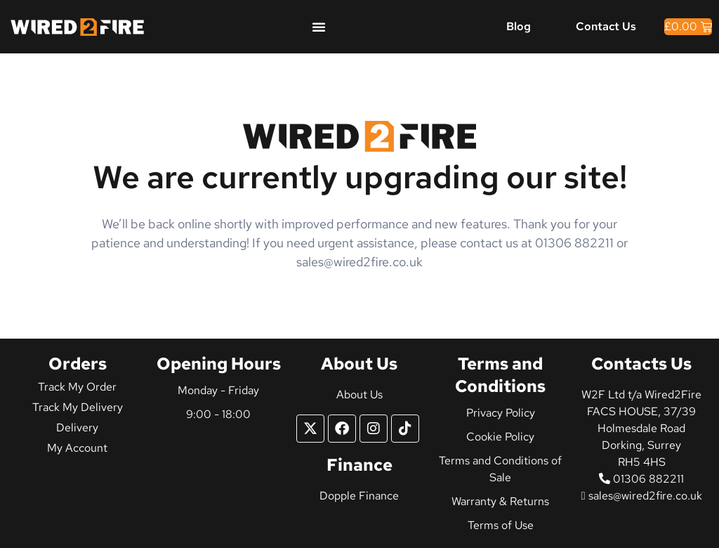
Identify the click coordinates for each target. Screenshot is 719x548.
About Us (359, 394)
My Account (77, 448)
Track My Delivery (77, 407)
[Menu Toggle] (319, 27)
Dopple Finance (359, 495)
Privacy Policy (500, 412)
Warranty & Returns (500, 501)
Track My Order (77, 386)
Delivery (77, 427)
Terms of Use (501, 525)
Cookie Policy (500, 436)
